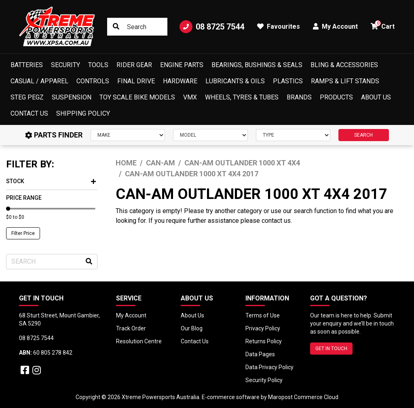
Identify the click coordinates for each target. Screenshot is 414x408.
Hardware (180, 81)
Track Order (131, 328)
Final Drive (136, 81)
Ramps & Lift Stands (345, 81)
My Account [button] (335, 26)
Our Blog (192, 328)
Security (65, 65)
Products (336, 97)
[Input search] (137, 27)
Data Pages (260, 354)
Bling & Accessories (344, 65)
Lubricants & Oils (235, 81)
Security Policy (264, 380)
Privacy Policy (262, 328)
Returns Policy (263, 341)
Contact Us (29, 113)
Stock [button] (51, 181)
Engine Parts (181, 65)
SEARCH (363, 135)
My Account (131, 315)
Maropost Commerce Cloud (303, 397)
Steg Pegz (27, 97)
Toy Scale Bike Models (137, 97)
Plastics (288, 81)
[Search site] (116, 27)
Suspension (71, 97)
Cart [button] (383, 25)
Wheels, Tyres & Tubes (242, 97)
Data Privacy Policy (269, 367)
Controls (92, 81)
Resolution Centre (139, 341)
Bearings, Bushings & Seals (256, 65)
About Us (376, 97)
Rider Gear (134, 65)
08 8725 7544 (212, 26)
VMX (190, 97)
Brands (299, 97)
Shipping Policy (83, 113)
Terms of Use (262, 315)
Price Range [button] (24, 197)
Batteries (27, 65)
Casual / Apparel (39, 81)
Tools (98, 65)
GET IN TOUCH (331, 348)
